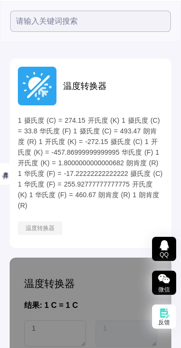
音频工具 (16, 182)
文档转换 (16, 255)
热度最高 (16, 112)
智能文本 (16, 303)
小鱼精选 (16, 134)
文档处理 (16, 230)
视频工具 (16, 158)
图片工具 (16, 206)
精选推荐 (14, 89)
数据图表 (16, 279)
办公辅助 (16, 327)
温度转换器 (111, 228)
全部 (8, 66)
